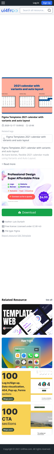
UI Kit (31, 125)
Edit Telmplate (24, 235)
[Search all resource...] (36, 10)
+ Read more (8, 164)
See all (49, 299)
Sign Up (47, 2)
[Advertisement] (27, 43)
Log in (36, 2)
